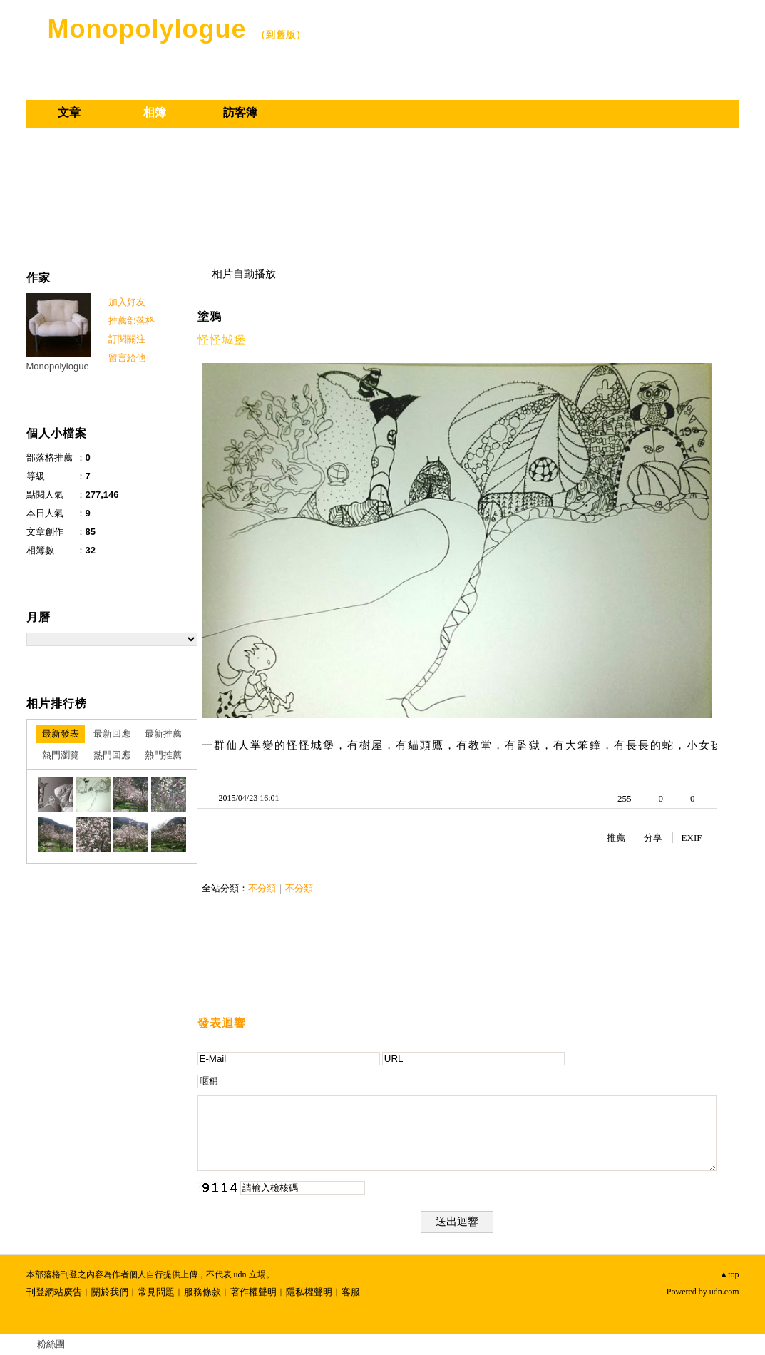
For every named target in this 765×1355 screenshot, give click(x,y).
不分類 (262, 888)
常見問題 (156, 1292)
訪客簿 (240, 112)
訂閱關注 (126, 339)
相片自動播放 (244, 274)
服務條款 (202, 1292)
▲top (729, 1274)
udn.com (724, 1292)
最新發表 (60, 733)
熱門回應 (111, 755)
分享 (653, 837)
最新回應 (111, 733)
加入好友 (126, 302)
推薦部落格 (131, 320)
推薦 (616, 837)
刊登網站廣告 (54, 1292)
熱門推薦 (163, 755)
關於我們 (109, 1292)
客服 (351, 1292)
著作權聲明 (253, 1292)
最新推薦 (163, 733)
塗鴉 (209, 316)
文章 (69, 112)
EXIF (692, 837)
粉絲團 (51, 1344)
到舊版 (281, 34)
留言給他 (126, 357)
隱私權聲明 (309, 1292)
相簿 (154, 112)
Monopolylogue (147, 29)
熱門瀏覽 (60, 755)
